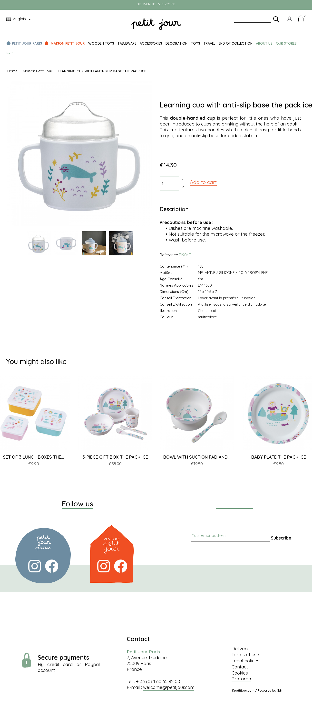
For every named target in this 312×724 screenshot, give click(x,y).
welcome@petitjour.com (168, 687)
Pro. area (241, 679)
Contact (240, 667)
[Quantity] (169, 183)
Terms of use (245, 654)
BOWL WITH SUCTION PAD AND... (197, 457)
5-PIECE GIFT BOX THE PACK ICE (115, 457)
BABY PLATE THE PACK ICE (278, 457)
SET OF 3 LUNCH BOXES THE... (33, 457)
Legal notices (245, 661)
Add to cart (203, 182)
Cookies (240, 673)
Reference (169, 254)
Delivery (240, 648)
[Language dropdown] (19, 19)
